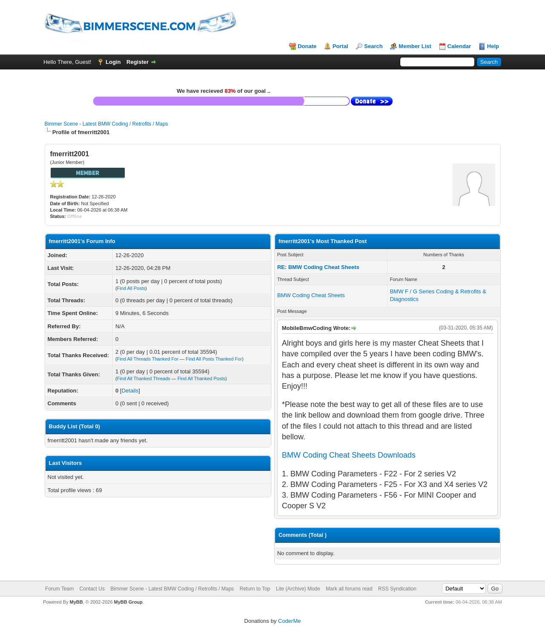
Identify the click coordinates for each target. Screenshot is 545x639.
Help (493, 46)
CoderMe (289, 621)
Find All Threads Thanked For (148, 358)
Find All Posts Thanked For (214, 358)
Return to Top (255, 589)
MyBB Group (128, 602)
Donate (307, 46)
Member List (415, 46)
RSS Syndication (397, 589)
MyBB (76, 602)
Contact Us (92, 589)
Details (129, 390)
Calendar (459, 46)
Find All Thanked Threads (143, 378)
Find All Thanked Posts (201, 378)
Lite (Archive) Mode (298, 589)
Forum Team (59, 589)
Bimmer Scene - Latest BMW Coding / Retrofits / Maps (106, 124)
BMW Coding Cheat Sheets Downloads (349, 455)
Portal (340, 46)
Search (373, 46)
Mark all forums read (349, 589)
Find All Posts (131, 288)
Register (137, 62)
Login (113, 62)
